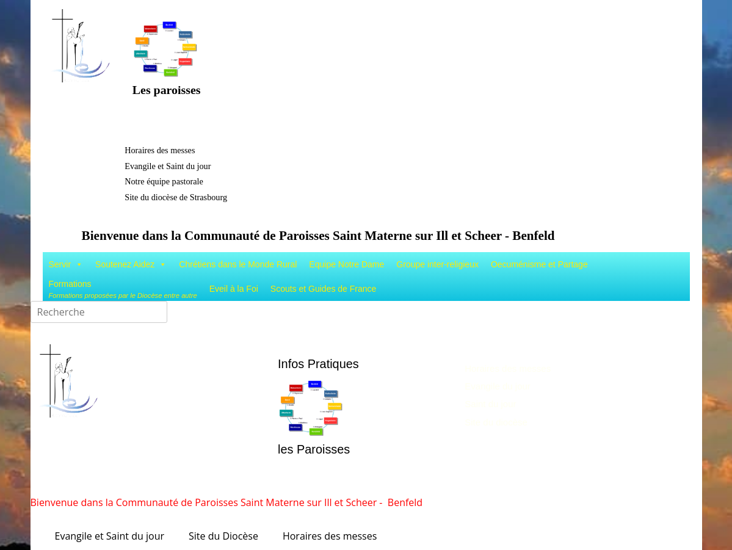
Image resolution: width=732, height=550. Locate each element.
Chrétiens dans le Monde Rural (238, 264)
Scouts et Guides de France (323, 289)
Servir (66, 264)
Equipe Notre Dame (346, 264)
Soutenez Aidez (131, 264)
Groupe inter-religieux (437, 264)
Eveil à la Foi (233, 289)
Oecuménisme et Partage (539, 264)
